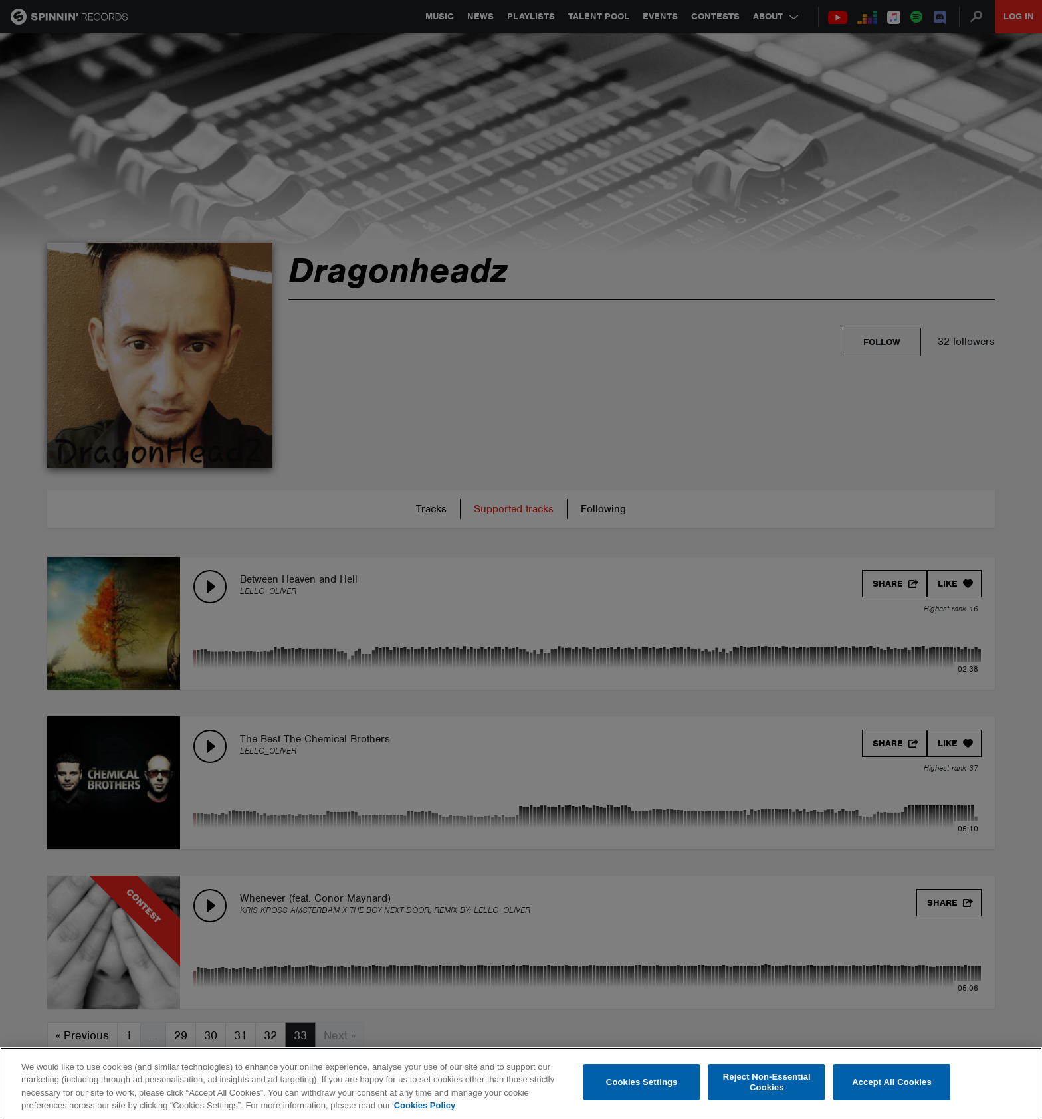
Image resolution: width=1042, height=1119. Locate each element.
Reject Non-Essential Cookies (767, 1082)
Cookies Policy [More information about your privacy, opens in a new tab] (424, 1105)
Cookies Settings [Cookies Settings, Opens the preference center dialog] (642, 1082)
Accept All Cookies (892, 1082)
